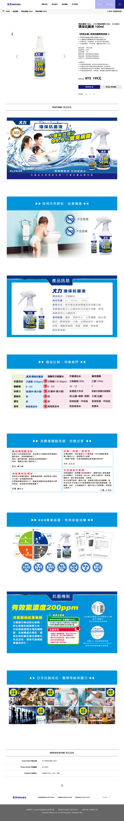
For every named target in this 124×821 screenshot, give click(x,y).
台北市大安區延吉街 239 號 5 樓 (44, 810)
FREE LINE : (85, 810)
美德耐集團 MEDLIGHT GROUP (46, 797)
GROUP (100, 4)
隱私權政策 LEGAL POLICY (82, 797)
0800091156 (94, 810)
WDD (81, 812)
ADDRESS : (29, 810)
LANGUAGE (109, 4)
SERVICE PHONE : (63, 810)
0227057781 (74, 810)
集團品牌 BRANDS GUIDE (65, 797)
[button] (17, 56)
